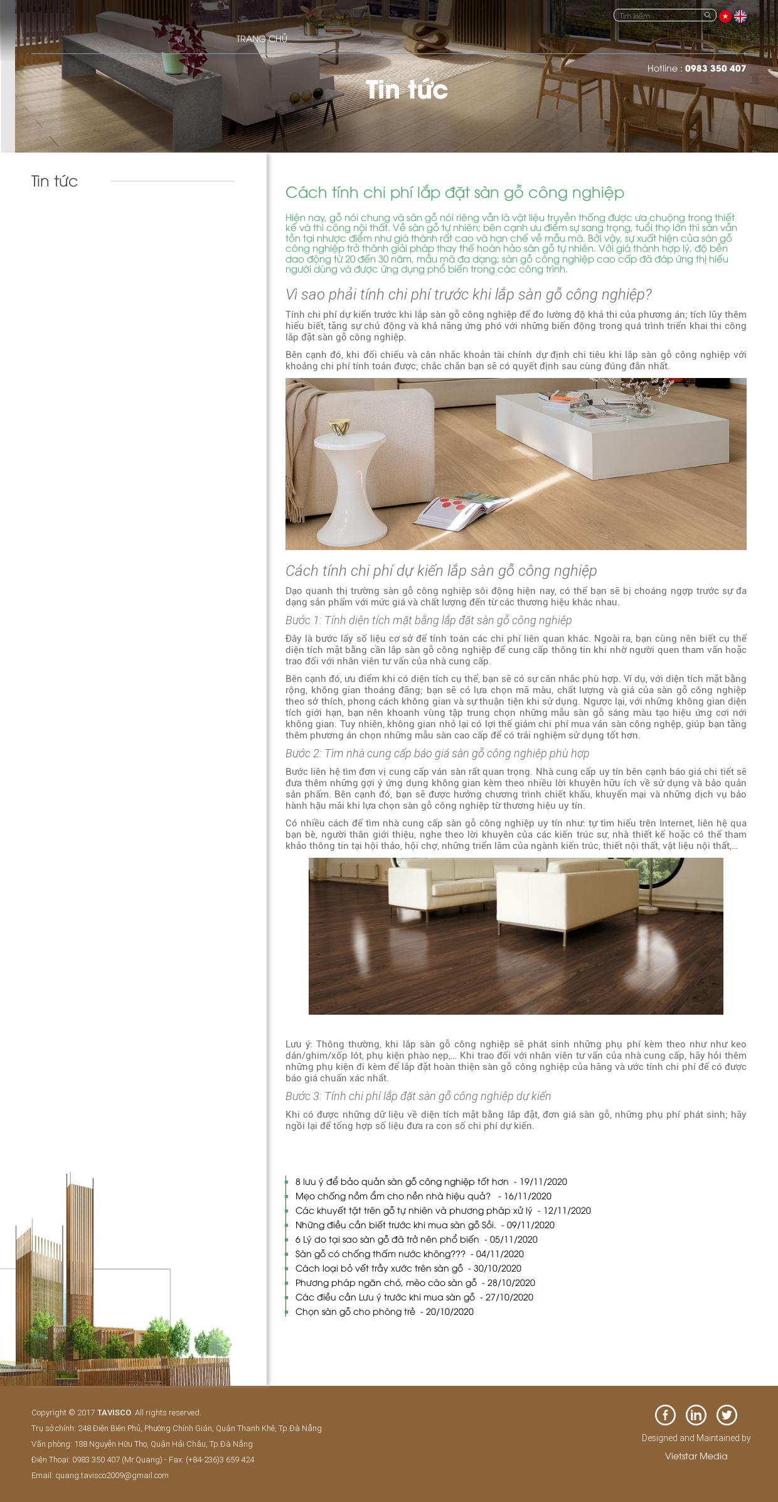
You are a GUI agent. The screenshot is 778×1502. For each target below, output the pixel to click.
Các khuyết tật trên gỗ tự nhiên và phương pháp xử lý (443, 1210)
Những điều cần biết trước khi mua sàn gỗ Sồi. (425, 1224)
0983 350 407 (716, 67)
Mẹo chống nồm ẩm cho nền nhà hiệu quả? (424, 1195)
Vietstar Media (696, 1455)
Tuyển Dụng (64, 248)
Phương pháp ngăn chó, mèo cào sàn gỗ (415, 1282)
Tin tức (54, 221)
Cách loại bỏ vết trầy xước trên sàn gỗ (408, 1267)
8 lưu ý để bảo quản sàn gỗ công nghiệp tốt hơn (431, 1181)
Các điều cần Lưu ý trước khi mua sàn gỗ (414, 1296)
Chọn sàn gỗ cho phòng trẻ (385, 1311)
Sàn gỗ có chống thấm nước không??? (410, 1253)
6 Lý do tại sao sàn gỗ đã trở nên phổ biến (417, 1239)
